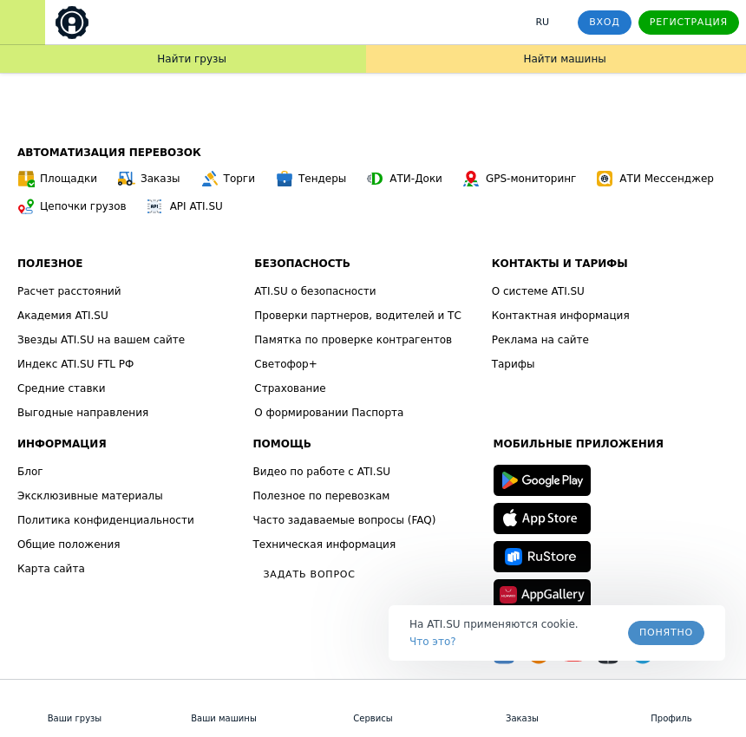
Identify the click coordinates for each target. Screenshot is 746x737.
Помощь (282, 444)
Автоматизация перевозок (109, 153)
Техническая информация (324, 544)
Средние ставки (61, 388)
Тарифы (513, 364)
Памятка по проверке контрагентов (353, 340)
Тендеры (311, 178)
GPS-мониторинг (519, 178)
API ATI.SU (185, 206)
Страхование (289, 388)
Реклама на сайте (540, 340)
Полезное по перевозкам (321, 496)
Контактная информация (561, 316)
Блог (30, 472)
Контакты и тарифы (560, 264)
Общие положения (68, 544)
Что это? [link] (432, 642)
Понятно (666, 632)
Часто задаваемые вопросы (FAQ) (344, 520)
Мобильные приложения (579, 444)
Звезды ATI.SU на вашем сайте (101, 340)
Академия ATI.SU (62, 316)
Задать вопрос (310, 574)
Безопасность (302, 264)
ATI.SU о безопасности (315, 291)
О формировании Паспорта (328, 413)
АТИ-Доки (404, 179)
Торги (228, 178)
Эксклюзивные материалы (90, 496)
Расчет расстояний (69, 291)
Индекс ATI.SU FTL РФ (75, 364)
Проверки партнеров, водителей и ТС (357, 316)
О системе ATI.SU (538, 291)
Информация (62, 444)
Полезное (49, 264)
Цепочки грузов (72, 206)
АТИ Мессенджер (655, 178)
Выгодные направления (82, 413)
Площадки (57, 178)
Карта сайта (51, 569)
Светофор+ (285, 364)
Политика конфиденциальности (105, 520)
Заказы (149, 178)
